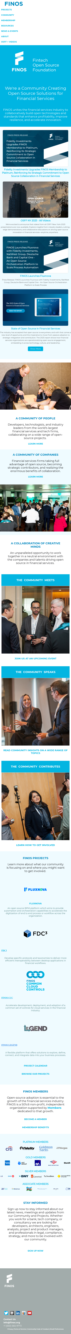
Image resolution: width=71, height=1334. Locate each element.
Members (54, 1107)
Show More (35, 349)
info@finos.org (12, 1322)
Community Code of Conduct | (38, 1329)
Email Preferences (57, 1329)
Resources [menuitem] (7, 26)
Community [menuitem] (7, 15)
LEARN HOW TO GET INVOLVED (35, 845)
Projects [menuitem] (6, 10)
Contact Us (10, 1319)
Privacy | (10, 1329)
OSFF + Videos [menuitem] (9, 42)
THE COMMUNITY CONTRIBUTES (35, 766)
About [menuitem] (5, 36)
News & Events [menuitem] (9, 31)
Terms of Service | (20, 1329)
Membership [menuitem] (8, 20)
